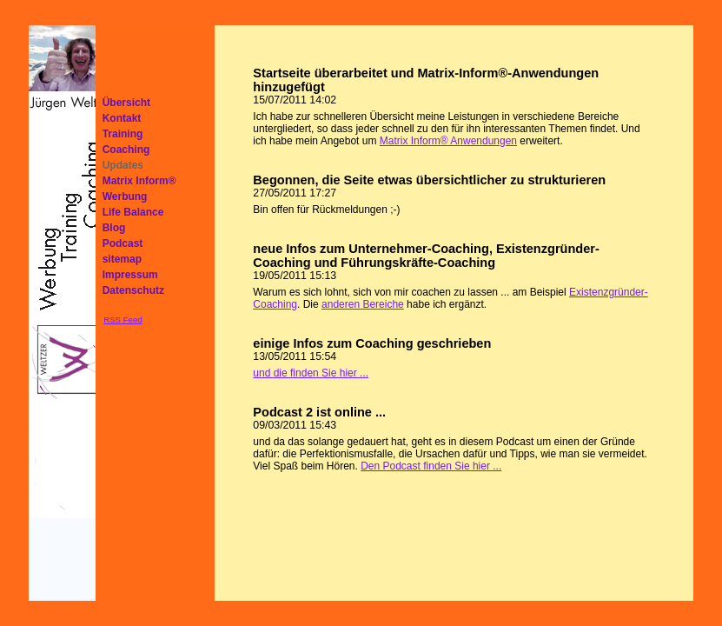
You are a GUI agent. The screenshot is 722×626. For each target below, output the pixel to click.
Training (123, 134)
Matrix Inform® (139, 181)
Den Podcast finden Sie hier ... (431, 466)
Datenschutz (133, 290)
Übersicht (126, 103)
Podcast (123, 243)
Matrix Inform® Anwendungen (448, 141)
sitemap (122, 259)
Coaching (126, 149)
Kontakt (122, 118)
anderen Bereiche (362, 304)
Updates (123, 165)
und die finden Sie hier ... (310, 373)
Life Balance (133, 212)
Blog (114, 228)
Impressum (130, 275)
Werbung (125, 196)
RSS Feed (122, 319)
